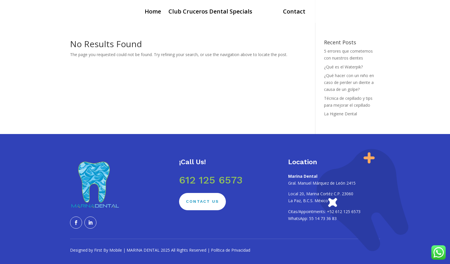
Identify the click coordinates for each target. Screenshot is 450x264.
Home (153, 12)
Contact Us (202, 201)
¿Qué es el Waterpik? (343, 67)
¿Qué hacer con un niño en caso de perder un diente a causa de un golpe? (349, 82)
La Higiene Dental (340, 113)
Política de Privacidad (230, 250)
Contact (294, 12)
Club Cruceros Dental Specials (210, 12)
